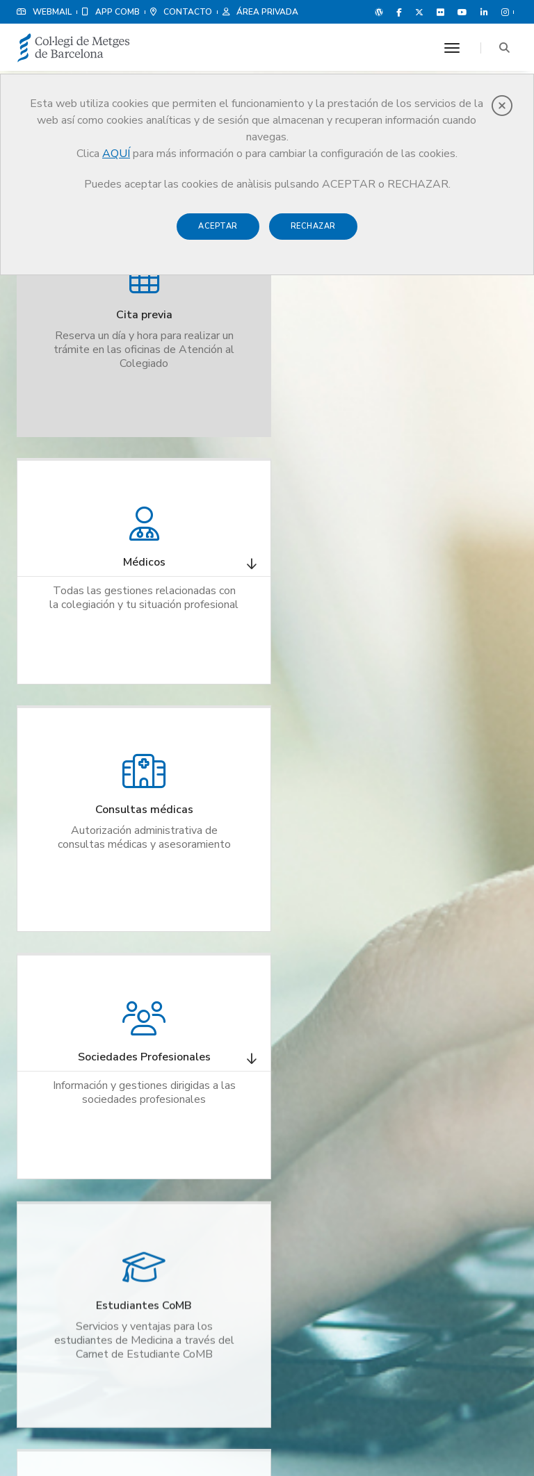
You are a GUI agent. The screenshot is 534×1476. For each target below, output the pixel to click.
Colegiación (192, 1094)
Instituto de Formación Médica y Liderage (207, 1128)
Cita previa (188, 1044)
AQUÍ (116, 153)
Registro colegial (202, 1061)
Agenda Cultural (330, 1154)
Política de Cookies (475, 1434)
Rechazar (313, 226)
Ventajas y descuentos (342, 1087)
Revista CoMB (325, 1070)
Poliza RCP (319, 1037)
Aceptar (218, 226)
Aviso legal (405, 1434)
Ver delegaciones (469, 1159)
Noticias (314, 1054)
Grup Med (317, 1104)
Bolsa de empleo (202, 1077)
